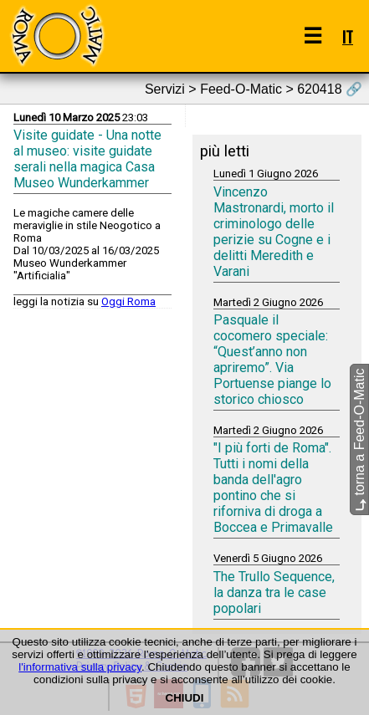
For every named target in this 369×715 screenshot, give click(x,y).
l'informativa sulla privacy (79, 667)
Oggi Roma (128, 301)
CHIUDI (185, 698)
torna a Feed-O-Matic (359, 439)
